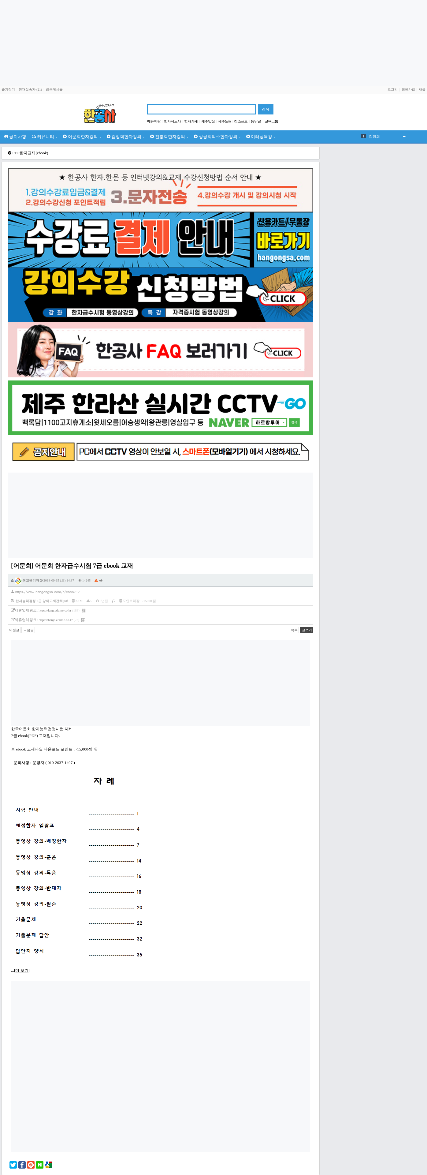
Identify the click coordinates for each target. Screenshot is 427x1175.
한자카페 (191, 121)
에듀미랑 (154, 121)
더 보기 (21, 970)
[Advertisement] (213, 43)
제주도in (224, 121)
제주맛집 (208, 121)
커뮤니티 (45, 136)
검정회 (374, 136)
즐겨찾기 (8, 89)
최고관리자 (27, 580)
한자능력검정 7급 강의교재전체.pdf (39, 601)
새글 (422, 89)
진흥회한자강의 (169, 136)
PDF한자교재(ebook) (30, 153)
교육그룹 (271, 121)
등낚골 (256, 121)
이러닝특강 (261, 136)
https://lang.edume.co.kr (55, 610)
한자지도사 (172, 121)
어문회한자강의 (82, 136)
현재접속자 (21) (30, 89)
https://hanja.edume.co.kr (56, 620)
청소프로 (240, 121)
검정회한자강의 (126, 136)
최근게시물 (54, 89)
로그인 (393, 89)
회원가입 (408, 89)
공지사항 (15, 136)
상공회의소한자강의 (217, 136)
